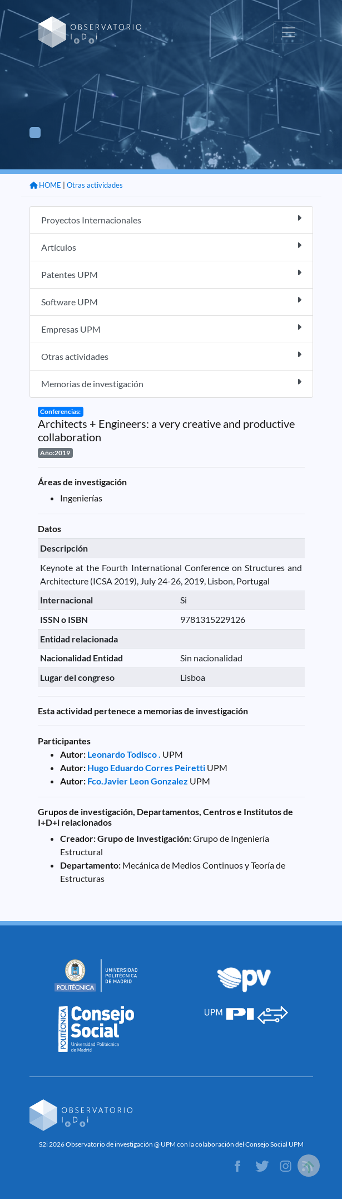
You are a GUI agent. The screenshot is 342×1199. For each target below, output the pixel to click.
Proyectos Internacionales (171, 219)
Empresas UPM (171, 328)
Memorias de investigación (171, 383)
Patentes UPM (171, 274)
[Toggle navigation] (288, 32)
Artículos (171, 246)
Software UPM (171, 301)
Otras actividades (95, 185)
